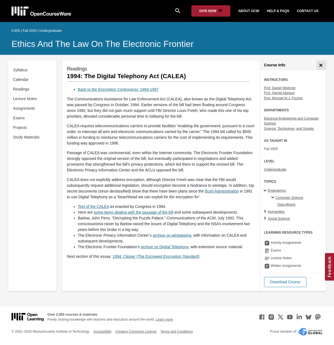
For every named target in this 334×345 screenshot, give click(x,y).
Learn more (164, 319)
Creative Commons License (136, 331)
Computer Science (289, 198)
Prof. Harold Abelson (279, 93)
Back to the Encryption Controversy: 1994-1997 (118, 89)
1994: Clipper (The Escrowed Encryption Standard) (155, 256)
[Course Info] (321, 65)
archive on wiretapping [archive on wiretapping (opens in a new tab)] (172, 235)
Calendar (21, 79)
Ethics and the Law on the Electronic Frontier (103, 44)
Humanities (276, 212)
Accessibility (102, 331)
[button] (285, 282)
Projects (20, 127)
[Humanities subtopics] (266, 211)
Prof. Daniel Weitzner (280, 88)
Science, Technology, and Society (289, 129)
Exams (19, 118)
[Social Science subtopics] (266, 218)
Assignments (24, 108)
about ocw (248, 11)
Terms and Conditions (176, 331)
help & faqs (278, 11)
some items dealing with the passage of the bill (133, 212)
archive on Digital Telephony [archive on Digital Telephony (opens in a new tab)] (164, 247)
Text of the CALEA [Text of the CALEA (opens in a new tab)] (93, 206)
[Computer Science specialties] (273, 197)
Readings (21, 89)
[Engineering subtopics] (266, 190)
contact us (308, 11)
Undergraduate (275, 169)
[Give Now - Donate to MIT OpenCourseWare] (211, 11)
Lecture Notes (25, 99)
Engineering (277, 191)
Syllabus (20, 70)
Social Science (279, 218)
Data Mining (286, 205)
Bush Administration (222, 191)
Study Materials (26, 137)
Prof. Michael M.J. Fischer (283, 98)
